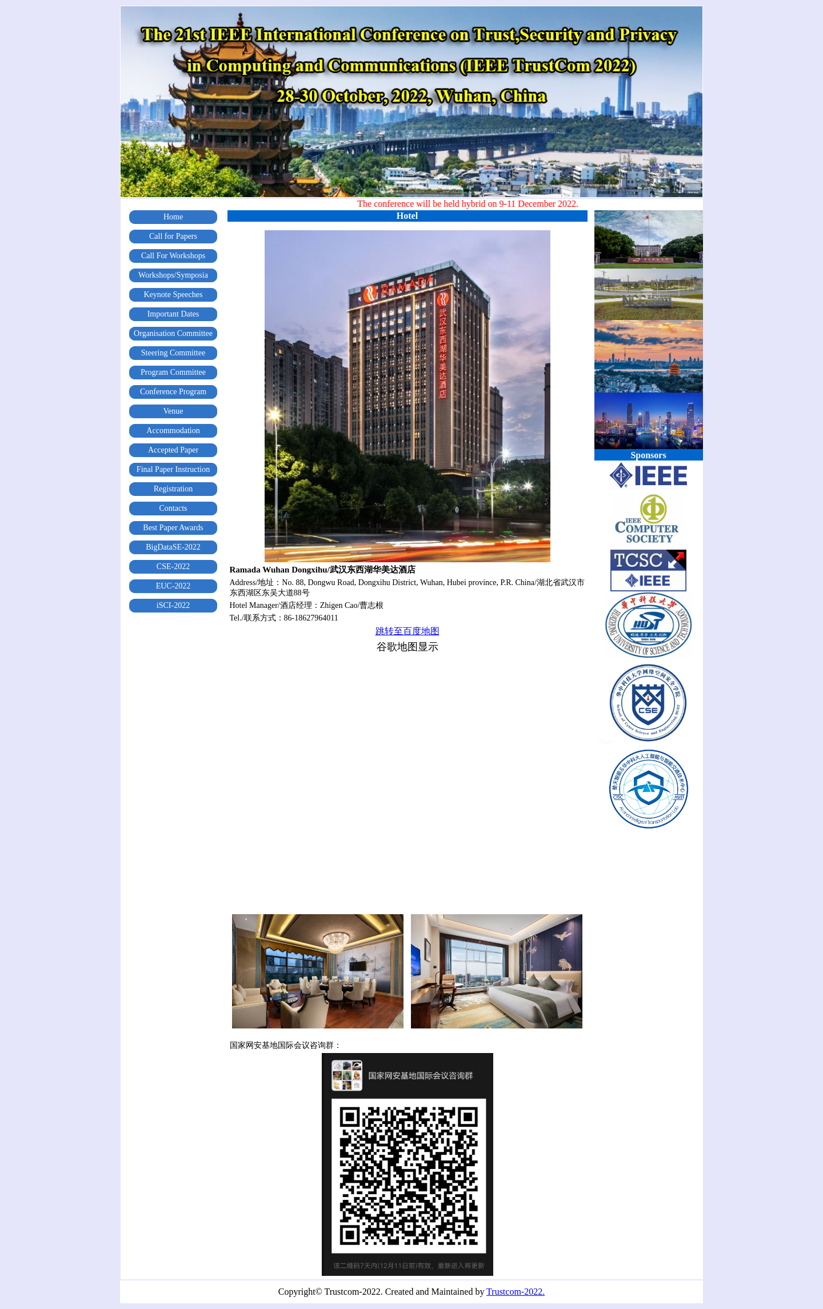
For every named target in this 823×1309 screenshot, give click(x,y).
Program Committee (173, 372)
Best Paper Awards (173, 527)
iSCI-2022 (173, 605)
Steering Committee (173, 353)
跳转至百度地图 (407, 631)
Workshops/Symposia (173, 275)
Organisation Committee (173, 333)
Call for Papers (173, 236)
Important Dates (173, 314)
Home (173, 217)
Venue (173, 411)
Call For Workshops (173, 255)
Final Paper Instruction (173, 469)
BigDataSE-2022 (173, 547)
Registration (173, 489)
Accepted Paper (173, 450)
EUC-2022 (173, 586)
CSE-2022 (173, 566)
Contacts (173, 508)
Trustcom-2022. (515, 1291)
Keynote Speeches (172, 294)
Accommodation (172, 430)
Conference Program (173, 391)
